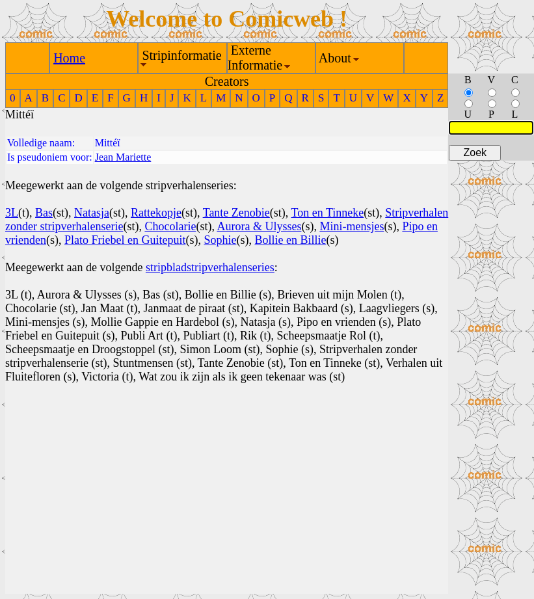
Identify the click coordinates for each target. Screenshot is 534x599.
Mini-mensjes (351, 226)
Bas (44, 212)
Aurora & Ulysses (259, 226)
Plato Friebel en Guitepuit (124, 239)
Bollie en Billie (290, 239)
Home (69, 58)
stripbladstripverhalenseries (210, 267)
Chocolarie (170, 226)
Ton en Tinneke (327, 212)
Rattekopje (156, 212)
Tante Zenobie (236, 212)
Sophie (220, 239)
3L (11, 212)
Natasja (91, 212)
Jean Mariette (123, 157)
